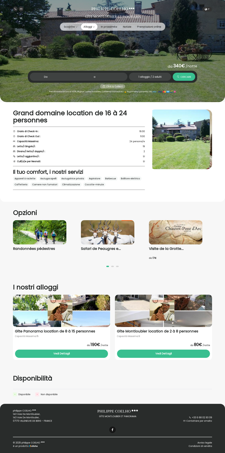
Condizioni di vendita (200, 446)
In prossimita (109, 27)
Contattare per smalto (197, 420)
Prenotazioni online (149, 27)
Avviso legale (204, 442)
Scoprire (71, 27)
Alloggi (89, 27)
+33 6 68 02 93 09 (200, 417)
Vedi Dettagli (61, 353)
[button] (107, 266)
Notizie (127, 27)
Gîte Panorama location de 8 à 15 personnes (55, 331)
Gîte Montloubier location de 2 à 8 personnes (157, 331)
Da (45, 77)
